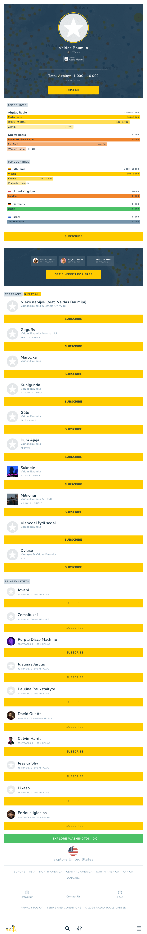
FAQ (120, 895)
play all (32, 294)
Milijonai (28, 495)
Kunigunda (30, 385)
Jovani (23, 590)
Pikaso (24, 788)
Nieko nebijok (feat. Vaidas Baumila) (54, 302)
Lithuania (19, 169)
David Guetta (30, 714)
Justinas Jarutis (31, 664)
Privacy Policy (32, 907)
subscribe (73, 90)
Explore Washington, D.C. (73, 839)
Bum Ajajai (30, 440)
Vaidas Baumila (31, 306)
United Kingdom (24, 191)
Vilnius (12, 174)
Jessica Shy (28, 763)
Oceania (73, 878)
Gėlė (25, 413)
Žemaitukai (28, 615)
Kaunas (12, 178)
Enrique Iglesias (32, 813)
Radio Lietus (15, 117)
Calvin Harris (29, 739)
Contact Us (73, 894)
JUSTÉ (49, 499)
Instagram (26, 895)
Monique (26, 554)
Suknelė (28, 468)
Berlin (11, 209)
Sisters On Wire (55, 306)
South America (107, 871)
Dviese (27, 551)
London (12, 196)
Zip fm (12, 127)
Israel (16, 217)
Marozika (29, 357)
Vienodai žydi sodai (38, 523)
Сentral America (79, 871)
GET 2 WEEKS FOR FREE (73, 274)
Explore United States (73, 854)
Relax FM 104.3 (17, 122)
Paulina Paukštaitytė (36, 689)
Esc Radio (13, 144)
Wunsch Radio (16, 149)
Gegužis (28, 330)
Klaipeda (13, 183)
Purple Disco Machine (37, 640)
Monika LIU (49, 333)
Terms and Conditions (64, 907)
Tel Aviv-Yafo (16, 221)
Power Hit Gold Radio (20, 139)
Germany (19, 204)
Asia (32, 871)
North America (51, 871)
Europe (19, 871)
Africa (128, 871)
